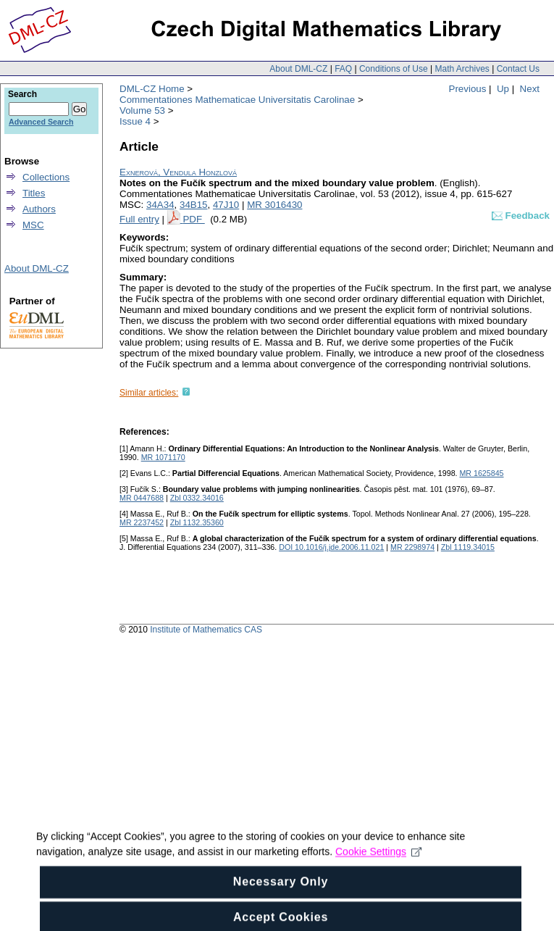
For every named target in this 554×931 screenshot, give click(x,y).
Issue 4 (135, 121)
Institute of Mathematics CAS (206, 630)
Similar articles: (148, 393)
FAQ (343, 69)
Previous (468, 88)
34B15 (194, 204)
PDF (193, 219)
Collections (46, 177)
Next (530, 88)
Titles (33, 193)
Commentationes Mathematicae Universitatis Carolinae (237, 99)
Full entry (139, 219)
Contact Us (518, 69)
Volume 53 (142, 110)
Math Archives (462, 69)
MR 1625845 (481, 473)
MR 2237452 (141, 522)
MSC (33, 225)
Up (503, 88)
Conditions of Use (393, 69)
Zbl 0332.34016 (197, 497)
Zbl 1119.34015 (468, 547)
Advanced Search (41, 121)
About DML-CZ (298, 69)
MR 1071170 (163, 457)
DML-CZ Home (152, 88)
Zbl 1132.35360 (197, 522)
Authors (39, 209)
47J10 (226, 204)
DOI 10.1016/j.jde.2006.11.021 (331, 547)
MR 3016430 (274, 204)
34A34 (160, 204)
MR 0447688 (141, 497)
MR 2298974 (412, 547)
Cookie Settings (378, 860)
